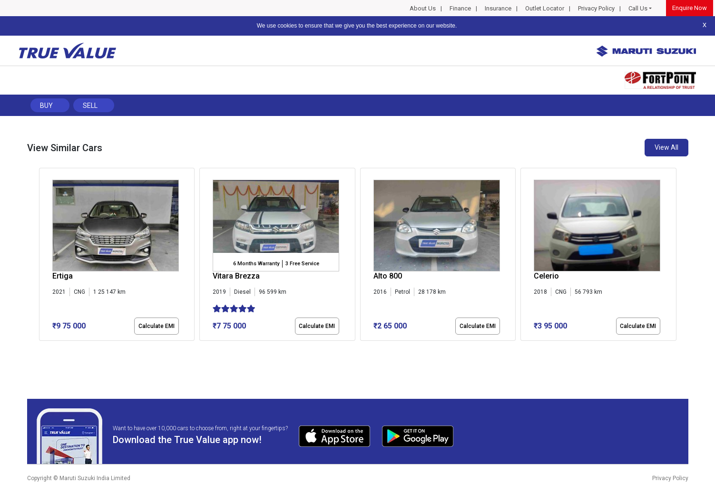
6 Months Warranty (256, 263)
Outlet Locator (544, 8)
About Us (423, 8)
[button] (42, 348)
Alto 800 (387, 275)
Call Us (637, 8)
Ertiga (62, 275)
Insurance (498, 8)
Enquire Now (689, 7)
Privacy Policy (596, 8)
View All (666, 147)
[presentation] (44, 256)
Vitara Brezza (236, 275)
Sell (90, 105)
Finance (460, 8)
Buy (46, 105)
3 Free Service (302, 263)
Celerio (546, 275)
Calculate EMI (156, 326)
